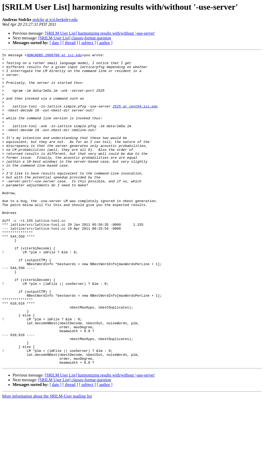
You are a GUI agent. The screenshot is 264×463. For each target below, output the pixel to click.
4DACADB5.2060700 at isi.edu (54, 55)
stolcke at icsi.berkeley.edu (54, 19)
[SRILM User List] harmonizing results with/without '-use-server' (100, 33)
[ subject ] (87, 42)
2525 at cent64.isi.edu (135, 117)
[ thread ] (70, 42)
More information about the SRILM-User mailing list (47, 458)
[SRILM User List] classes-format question (74, 38)
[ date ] (55, 42)
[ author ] (105, 42)
